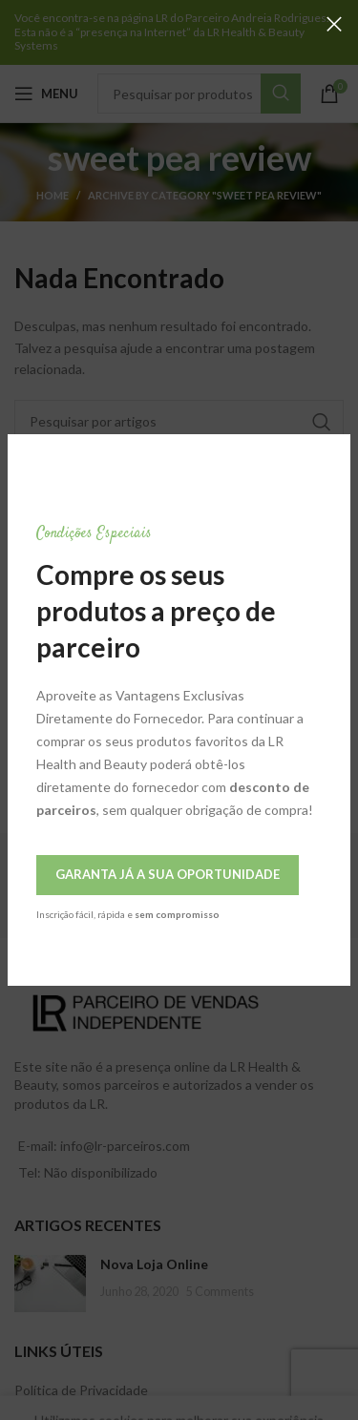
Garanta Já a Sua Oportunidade (167, 874)
